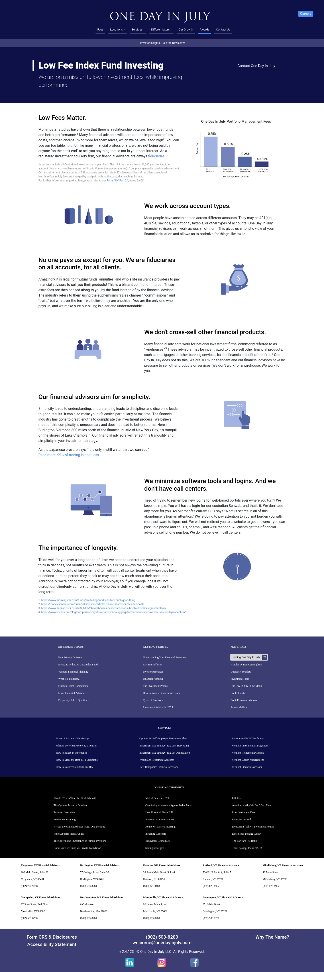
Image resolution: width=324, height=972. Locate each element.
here (69, 145)
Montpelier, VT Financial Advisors (40, 897)
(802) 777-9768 (29, 886)
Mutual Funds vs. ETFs (158, 798)
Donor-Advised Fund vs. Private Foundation (77, 848)
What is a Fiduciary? (69, 678)
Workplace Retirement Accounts (156, 759)
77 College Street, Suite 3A (95, 872)
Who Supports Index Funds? (68, 833)
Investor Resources (153, 671)
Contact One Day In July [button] (256, 66)
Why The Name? (272, 937)
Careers (306, 14)
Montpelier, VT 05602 (33, 911)
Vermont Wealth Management (248, 759)
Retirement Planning (64, 819)
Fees (100, 29)
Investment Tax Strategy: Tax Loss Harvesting (164, 745)
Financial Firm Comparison (73, 685)
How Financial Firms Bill (159, 812)
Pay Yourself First (152, 664)
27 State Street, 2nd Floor (34, 904)
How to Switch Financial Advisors (161, 693)
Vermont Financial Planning (73, 671)
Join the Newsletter (173, 43)
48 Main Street (270, 872)
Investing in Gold (241, 819)
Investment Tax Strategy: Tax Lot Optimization (164, 752)
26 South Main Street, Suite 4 (159, 872)
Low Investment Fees (243, 812)
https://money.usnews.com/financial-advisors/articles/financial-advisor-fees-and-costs (92, 604)
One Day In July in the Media (247, 685)
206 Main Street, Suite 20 (34, 872)
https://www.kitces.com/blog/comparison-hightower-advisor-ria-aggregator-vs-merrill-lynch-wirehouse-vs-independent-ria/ (113, 612)
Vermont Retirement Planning (248, 752)
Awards (204, 29)
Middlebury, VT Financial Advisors (283, 865)
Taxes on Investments (65, 812)
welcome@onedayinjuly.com (161, 942)
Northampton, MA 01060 (93, 911)
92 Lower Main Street (155, 904)
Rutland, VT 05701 (213, 879)
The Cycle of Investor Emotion (70, 805)
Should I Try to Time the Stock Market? (74, 798)
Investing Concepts (155, 833)
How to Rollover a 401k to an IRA (74, 767)
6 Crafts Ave (87, 904)
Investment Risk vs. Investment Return (253, 826)
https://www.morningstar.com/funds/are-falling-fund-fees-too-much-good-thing (88, 600)
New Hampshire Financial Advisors (158, 767)
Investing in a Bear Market (159, 819)
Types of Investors (153, 700)
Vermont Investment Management (250, 745)
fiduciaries (156, 156)
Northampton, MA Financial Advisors (101, 897)
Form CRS (37, 937)
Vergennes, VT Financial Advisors (40, 865)
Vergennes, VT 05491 (32, 879)
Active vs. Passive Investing (160, 826)
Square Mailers (239, 707)
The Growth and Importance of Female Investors (79, 840)
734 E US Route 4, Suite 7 (217, 872)
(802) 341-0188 (151, 886)
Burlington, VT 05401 (92, 879)
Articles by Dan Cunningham (246, 664)
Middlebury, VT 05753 (275, 879)
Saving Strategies (154, 848)
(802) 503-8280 (88, 886)
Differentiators (160, 29)
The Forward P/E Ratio (244, 840)
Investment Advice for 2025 (158, 707)
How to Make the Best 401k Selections (77, 759)
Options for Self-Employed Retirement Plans (163, 738)
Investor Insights (150, 43)
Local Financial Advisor (71, 693)
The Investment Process (156, 685)
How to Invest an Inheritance (71, 752)
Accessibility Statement (51, 944)
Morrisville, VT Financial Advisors (163, 897)
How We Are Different (70, 657)
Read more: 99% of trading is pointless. (69, 455)
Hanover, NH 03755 (154, 879)
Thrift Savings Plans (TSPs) (247, 848)
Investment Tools (240, 678)
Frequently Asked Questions (73, 700)
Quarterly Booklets (241, 671)
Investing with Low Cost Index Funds (78, 664)
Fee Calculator (238, 693)
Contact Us (223, 29)
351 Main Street (211, 904)
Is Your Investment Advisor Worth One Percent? (79, 826)
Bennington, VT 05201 (215, 911)
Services (137, 29)
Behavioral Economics (157, 840)
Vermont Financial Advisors (247, 767)
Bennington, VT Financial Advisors (223, 897)
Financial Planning (153, 678)
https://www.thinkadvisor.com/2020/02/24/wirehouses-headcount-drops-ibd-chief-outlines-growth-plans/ (103, 608)
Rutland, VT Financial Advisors (221, 865)
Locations (116, 29)
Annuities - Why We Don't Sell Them (252, 805)
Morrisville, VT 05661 (155, 911)
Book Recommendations (244, 700)
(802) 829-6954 (211, 886)
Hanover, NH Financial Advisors (161, 865)
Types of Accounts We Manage (72, 738)
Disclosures (65, 937)
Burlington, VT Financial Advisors (100, 865)
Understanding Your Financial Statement (164, 657)
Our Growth (185, 29)
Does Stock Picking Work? (246, 833)
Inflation (236, 798)
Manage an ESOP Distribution (248, 738)
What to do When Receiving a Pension (76, 745)
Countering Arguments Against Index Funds (169, 805)
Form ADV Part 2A (117, 180)
